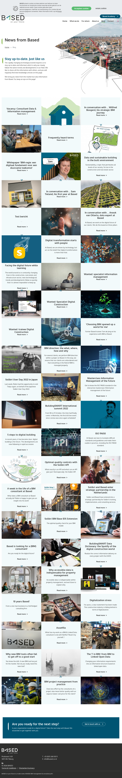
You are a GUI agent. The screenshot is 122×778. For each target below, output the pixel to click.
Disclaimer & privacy (27, 768)
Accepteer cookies (81, 8)
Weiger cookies (101, 8)
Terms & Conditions (9, 768)
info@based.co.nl (50, 759)
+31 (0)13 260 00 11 (50, 756)
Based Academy (109, 16)
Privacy (59, 11)
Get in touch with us (92, 724)
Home (7, 47)
